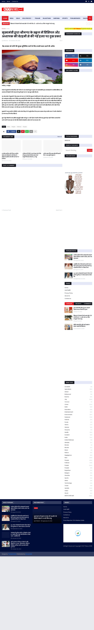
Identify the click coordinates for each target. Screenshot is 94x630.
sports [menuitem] (65, 18)
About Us (67, 296)
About (8, 1)
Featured (78, 417)
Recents (78, 304)
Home (3, 1)
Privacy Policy (69, 293)
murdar (78, 448)
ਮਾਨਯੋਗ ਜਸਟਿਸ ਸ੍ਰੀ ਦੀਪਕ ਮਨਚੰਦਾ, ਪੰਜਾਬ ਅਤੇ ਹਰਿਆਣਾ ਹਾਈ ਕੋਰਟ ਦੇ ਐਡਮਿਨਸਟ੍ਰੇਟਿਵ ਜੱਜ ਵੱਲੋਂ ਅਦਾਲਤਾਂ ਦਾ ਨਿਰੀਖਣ (10, 156)
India (8, 29)
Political (19, 126)
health (78, 432)
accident (78, 387)
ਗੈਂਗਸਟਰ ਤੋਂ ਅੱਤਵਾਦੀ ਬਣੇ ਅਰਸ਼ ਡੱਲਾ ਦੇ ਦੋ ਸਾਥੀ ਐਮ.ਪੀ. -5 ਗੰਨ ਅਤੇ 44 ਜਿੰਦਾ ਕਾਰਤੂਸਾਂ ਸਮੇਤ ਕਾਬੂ (32, 23)
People (13, 126)
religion (78, 473)
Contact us (68, 298)
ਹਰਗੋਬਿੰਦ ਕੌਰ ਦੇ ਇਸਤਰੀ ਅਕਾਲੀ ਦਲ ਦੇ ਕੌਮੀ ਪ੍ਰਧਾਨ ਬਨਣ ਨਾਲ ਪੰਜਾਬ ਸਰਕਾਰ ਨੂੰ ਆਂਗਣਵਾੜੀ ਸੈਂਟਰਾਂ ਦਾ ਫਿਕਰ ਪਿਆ (82, 265)
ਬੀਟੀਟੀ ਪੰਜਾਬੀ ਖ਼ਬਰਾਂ (78, 496)
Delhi (78, 407)
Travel (78, 486)
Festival (78, 420)
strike (78, 481)
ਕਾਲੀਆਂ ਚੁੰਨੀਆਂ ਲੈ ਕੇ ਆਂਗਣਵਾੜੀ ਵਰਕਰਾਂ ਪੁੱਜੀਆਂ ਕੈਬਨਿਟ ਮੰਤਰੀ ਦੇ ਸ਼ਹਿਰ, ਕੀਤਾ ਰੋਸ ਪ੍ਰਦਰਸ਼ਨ (83, 256)
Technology (78, 483)
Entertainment (78, 412)
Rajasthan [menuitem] (47, 18)
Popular (69, 304)
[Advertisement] (58, 9)
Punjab (25, 126)
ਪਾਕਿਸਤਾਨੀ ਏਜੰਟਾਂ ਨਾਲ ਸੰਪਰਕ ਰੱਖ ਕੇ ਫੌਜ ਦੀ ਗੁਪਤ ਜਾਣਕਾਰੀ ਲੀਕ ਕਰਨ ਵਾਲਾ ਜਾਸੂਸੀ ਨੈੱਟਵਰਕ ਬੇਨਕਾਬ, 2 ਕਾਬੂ (32, 155)
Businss (78, 397)
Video (78, 491)
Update (78, 488)
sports (78, 478)
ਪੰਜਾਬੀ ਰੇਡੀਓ (67, 290)
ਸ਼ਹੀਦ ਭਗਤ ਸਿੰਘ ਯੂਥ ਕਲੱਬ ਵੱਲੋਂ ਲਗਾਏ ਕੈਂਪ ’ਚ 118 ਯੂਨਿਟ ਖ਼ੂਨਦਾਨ (52, 154)
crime (78, 404)
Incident (78, 435)
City (78, 399)
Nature (78, 453)
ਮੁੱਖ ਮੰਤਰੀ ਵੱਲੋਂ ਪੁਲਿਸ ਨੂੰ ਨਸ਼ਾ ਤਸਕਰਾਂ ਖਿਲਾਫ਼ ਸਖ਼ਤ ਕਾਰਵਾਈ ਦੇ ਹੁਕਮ (82, 308)
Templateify (12, 554)
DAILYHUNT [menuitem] (86, 18)
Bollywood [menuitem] (26, 18)
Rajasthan (78, 470)
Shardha (78, 475)
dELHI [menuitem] (18, 18)
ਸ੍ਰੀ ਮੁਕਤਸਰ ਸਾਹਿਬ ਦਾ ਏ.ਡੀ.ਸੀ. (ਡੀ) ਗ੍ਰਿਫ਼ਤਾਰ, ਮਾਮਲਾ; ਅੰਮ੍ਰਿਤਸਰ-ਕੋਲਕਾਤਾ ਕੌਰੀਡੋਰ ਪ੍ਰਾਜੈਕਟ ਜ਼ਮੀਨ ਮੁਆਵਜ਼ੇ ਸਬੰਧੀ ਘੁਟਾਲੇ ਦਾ (20, 544)
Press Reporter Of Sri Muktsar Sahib (73, 520)
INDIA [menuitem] (11, 18)
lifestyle (78, 443)
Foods (78, 422)
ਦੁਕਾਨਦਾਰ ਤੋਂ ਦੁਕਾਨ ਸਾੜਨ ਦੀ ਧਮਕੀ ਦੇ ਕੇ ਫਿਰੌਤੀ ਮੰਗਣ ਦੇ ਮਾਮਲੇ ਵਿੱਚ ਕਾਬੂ (45, 517)
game (78, 425)
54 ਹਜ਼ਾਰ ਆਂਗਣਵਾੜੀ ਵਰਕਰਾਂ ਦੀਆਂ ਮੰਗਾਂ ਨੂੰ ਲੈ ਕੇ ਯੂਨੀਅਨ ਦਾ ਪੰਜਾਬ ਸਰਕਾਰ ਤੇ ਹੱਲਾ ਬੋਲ (83, 274)
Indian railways (78, 440)
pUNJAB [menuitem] (37, 18)
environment (78, 415)
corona (78, 402)
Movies (78, 445)
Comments (87, 304)
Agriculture (78, 389)
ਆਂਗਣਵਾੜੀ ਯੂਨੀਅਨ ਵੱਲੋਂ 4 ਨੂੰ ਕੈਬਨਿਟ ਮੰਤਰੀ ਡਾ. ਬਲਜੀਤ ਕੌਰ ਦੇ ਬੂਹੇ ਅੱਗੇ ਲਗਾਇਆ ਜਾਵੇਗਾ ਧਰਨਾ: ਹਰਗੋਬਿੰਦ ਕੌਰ (20, 534)
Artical (78, 392)
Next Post (58, 210)
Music (78, 450)
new (78, 458)
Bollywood (78, 394)
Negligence (78, 455)
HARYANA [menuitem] (56, 18)
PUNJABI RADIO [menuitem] (75, 18)
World (78, 493)
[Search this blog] (76, 150)
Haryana (78, 430)
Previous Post (7, 210)
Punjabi (78, 468)
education (78, 410)
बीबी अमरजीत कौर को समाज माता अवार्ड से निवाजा (82, 325)
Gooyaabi (29, 554)
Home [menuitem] (5, 18)
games (78, 427)
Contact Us (15, 1)
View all (59, 136)
